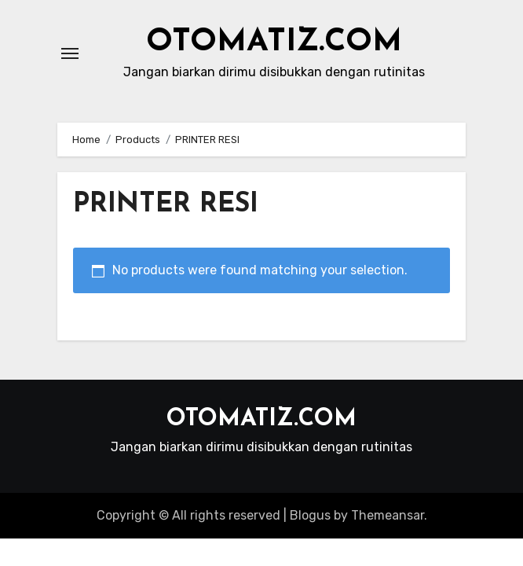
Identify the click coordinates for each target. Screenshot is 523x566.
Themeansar (387, 515)
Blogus (310, 515)
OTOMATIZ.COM (274, 42)
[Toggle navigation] (69, 53)
